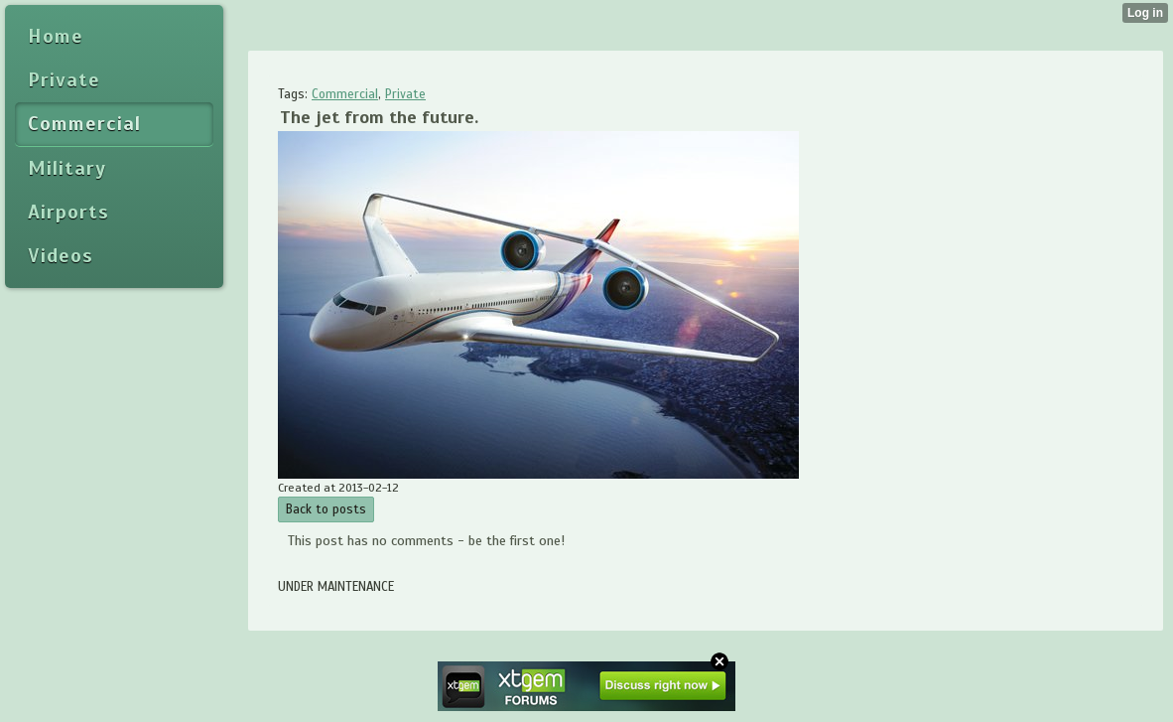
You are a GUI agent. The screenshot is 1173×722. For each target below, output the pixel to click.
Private (405, 94)
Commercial (345, 94)
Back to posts (326, 509)
